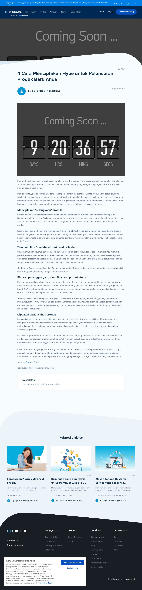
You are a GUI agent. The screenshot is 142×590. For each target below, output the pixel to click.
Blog (93, 545)
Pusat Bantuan (97, 541)
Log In (111, 12)
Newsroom (118, 545)
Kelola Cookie (97, 567)
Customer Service (103, 495)
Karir (116, 537)
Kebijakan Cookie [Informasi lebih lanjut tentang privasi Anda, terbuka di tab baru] (46, 583)
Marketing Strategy (44, 368)
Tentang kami (120, 541)
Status (94, 554)
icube (69, 495)
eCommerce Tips (25, 368)
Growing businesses (54, 545)
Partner (117, 550)
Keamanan (96, 558)
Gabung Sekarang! (121, 4)
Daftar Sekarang (126, 12)
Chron (36, 362)
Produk (43, 12)
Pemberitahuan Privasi (101, 563)
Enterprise (49, 550)
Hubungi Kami (75, 12)
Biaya (63, 12)
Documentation (98, 537)
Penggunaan (30, 12)
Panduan (53, 12)
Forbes (29, 362)
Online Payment (75, 537)
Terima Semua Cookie (72, 562)
